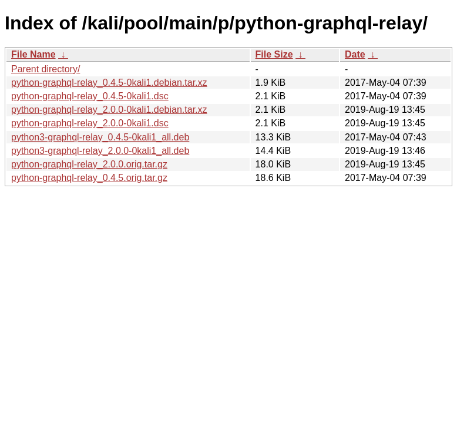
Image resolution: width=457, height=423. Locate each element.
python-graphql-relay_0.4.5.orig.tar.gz (89, 178)
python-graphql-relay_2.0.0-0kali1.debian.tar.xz (109, 110)
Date (355, 54)
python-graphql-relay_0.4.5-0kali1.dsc (90, 96)
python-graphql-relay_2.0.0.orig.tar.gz (89, 164)
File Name (33, 54)
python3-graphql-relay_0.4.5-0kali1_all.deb (100, 137)
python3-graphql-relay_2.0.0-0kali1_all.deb (100, 151)
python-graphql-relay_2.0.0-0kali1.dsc (90, 123)
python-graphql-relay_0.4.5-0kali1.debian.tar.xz (109, 83)
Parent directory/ (45, 69)
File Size (274, 54)
